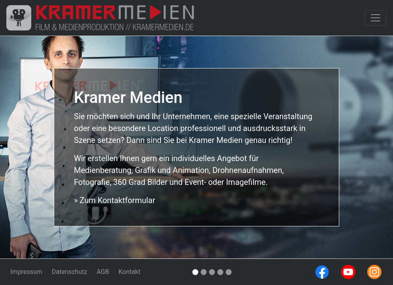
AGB (103, 272)
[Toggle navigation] (375, 18)
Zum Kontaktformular (116, 200)
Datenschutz (69, 272)
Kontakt (129, 272)
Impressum (26, 272)
